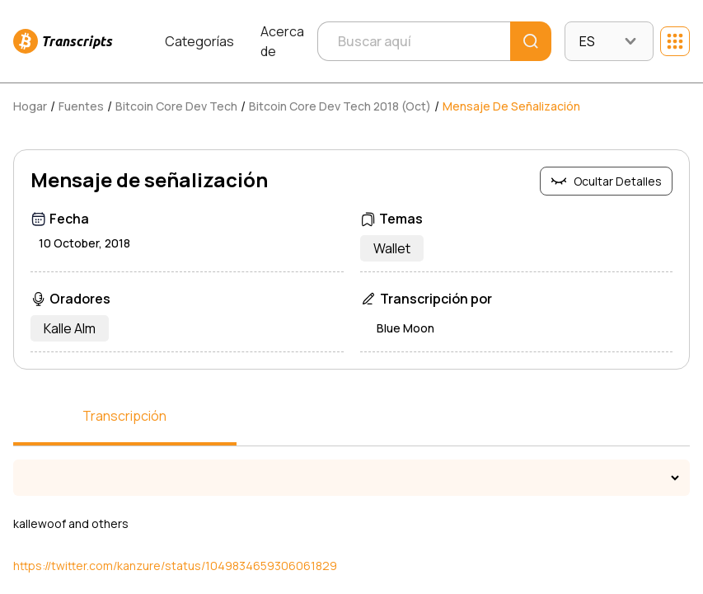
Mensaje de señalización (511, 106)
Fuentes (81, 106)
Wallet (391, 248)
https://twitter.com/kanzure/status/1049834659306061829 (175, 565)
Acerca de (282, 41)
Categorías (199, 41)
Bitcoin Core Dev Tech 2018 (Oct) (340, 106)
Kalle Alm (70, 328)
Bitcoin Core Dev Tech (176, 106)
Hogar (30, 106)
